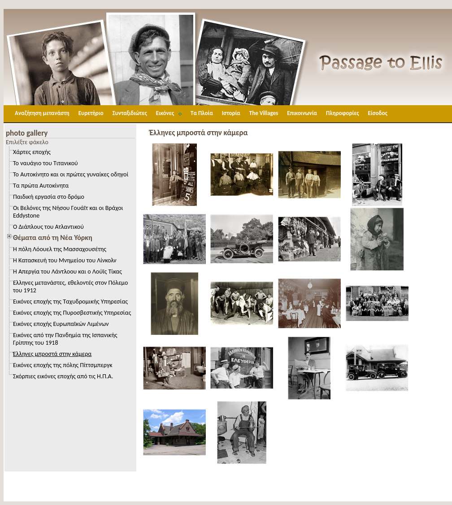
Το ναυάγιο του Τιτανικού (45, 163)
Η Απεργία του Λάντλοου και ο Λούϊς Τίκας (67, 271)
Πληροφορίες (342, 113)
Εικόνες (165, 113)
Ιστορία (231, 113)
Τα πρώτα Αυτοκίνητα (41, 185)
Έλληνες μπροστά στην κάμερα (52, 354)
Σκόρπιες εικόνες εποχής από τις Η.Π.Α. (63, 376)
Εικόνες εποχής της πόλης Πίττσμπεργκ (63, 365)
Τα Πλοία (202, 113)
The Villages (263, 113)
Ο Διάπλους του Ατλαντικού (48, 227)
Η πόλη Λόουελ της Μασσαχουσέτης (59, 249)
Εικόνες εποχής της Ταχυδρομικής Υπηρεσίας (70, 301)
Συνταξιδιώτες (130, 113)
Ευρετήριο (91, 113)
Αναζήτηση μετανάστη (42, 113)
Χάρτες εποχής (32, 152)
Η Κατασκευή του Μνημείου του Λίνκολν (65, 260)
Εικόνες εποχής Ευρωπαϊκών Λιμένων (61, 324)
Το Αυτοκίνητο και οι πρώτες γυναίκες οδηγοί (70, 174)
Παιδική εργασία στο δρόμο (48, 197)
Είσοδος (377, 113)
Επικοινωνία (302, 113)
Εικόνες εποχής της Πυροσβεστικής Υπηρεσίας (72, 313)
